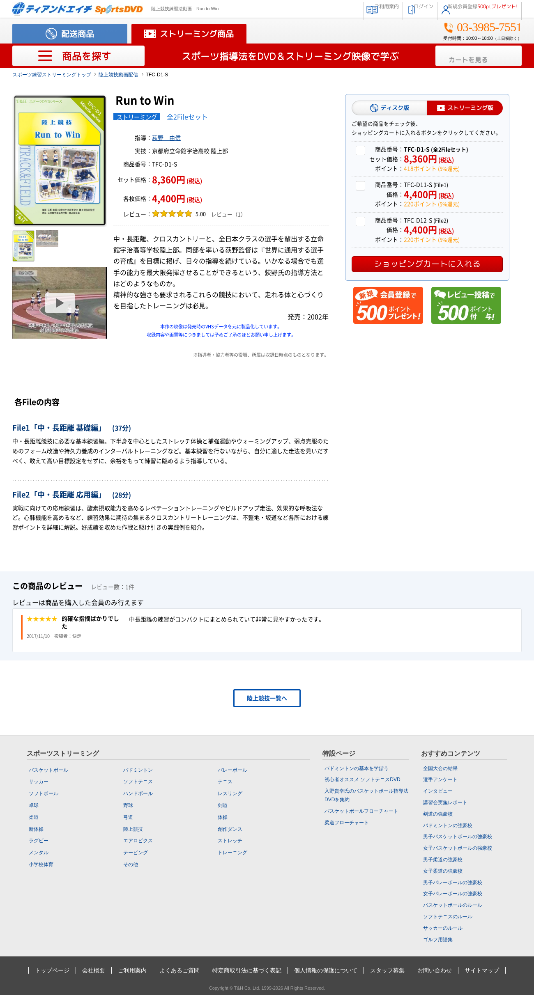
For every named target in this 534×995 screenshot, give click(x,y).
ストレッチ (230, 841)
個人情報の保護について (325, 970)
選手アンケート (440, 779)
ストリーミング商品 (197, 33)
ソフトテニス (138, 781)
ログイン (395, 8)
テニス (225, 781)
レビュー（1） (228, 214)
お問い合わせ (434, 970)
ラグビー (38, 841)
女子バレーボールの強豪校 (452, 893)
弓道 (128, 817)
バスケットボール (48, 770)
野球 (128, 805)
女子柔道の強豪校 (443, 871)
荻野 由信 (166, 138)
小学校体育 (41, 864)
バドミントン (138, 770)
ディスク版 (394, 108)
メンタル (38, 852)
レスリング (230, 793)
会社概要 (93, 970)
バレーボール (232, 770)
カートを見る (484, 56)
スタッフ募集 (387, 970)
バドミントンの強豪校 (447, 825)
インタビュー (438, 791)
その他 (130, 864)
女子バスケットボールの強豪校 (457, 848)
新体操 (36, 829)
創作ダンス (230, 829)
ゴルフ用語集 (438, 939)
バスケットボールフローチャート (361, 811)
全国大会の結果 (440, 768)
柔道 (34, 817)
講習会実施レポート (445, 802)
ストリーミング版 (470, 108)
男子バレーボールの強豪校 (452, 882)
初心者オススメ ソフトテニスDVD (362, 779)
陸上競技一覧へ (267, 698)
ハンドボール (138, 793)
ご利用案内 (345, 8)
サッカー (38, 781)
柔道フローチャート (347, 822)
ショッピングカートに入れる (427, 263)
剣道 (223, 805)
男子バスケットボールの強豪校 (457, 836)
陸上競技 (133, 829)
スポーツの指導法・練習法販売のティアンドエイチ (77, 9)
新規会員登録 (474, 8)
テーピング (135, 852)
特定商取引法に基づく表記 (246, 970)
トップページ (52, 970)
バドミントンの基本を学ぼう (357, 768)
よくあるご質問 (179, 970)
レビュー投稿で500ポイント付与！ (466, 305)
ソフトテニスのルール (447, 916)
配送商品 (77, 33)
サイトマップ (482, 970)
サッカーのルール (443, 928)
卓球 (34, 805)
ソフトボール (43, 793)
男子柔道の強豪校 (443, 859)
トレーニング (232, 852)
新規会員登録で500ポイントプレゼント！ (388, 305)
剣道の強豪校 (438, 814)
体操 (223, 817)
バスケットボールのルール (452, 905)
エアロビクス (138, 841)
